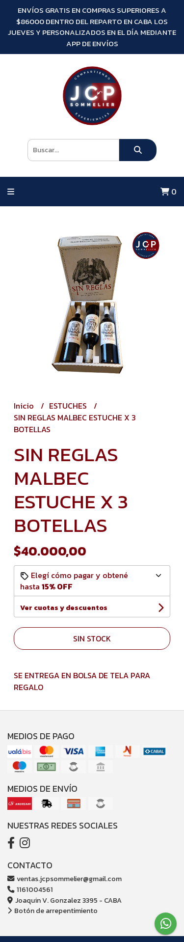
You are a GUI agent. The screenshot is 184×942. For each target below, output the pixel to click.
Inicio (25, 406)
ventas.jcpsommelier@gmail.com (64, 878)
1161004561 (30, 889)
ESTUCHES (69, 406)
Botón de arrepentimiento (52, 910)
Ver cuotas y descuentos (63, 608)
